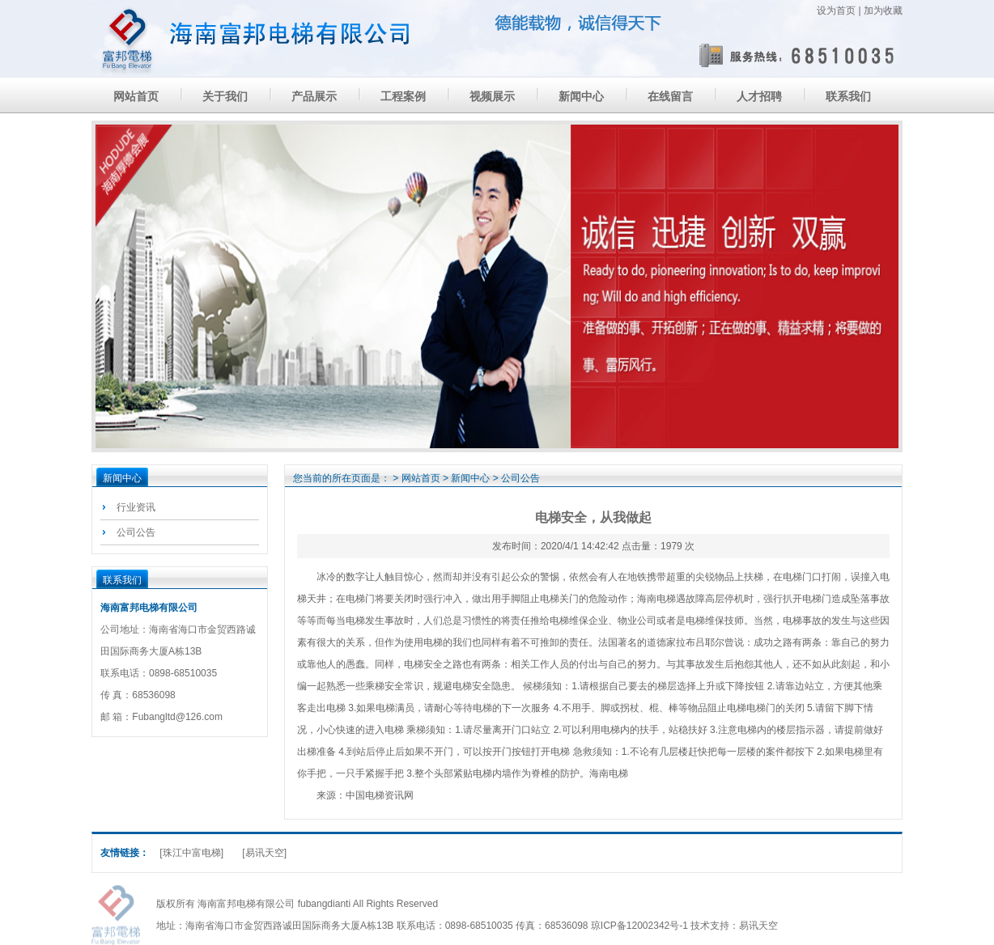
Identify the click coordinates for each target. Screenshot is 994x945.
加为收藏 (883, 10)
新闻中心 (581, 96)
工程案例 (403, 96)
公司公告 (136, 532)
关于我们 (225, 96)
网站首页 (136, 96)
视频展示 (492, 96)
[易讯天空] (264, 852)
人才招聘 (759, 96)
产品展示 (314, 96)
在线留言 (670, 96)
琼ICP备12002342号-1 (639, 925)
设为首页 (836, 10)
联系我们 (848, 96)
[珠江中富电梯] (191, 852)
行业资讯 (136, 507)
